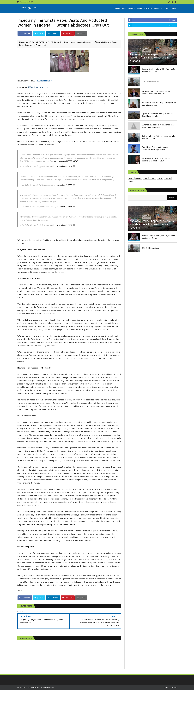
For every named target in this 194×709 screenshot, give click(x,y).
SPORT (166, 8)
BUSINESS (158, 8)
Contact (174, 687)
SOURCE (21, 590)
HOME (117, 8)
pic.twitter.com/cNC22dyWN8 (66, 161)
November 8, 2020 (64, 166)
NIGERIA (131, 8)
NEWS (124, 8)
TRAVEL (174, 8)
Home (166, 687)
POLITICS (148, 8)
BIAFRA (139, 8)
